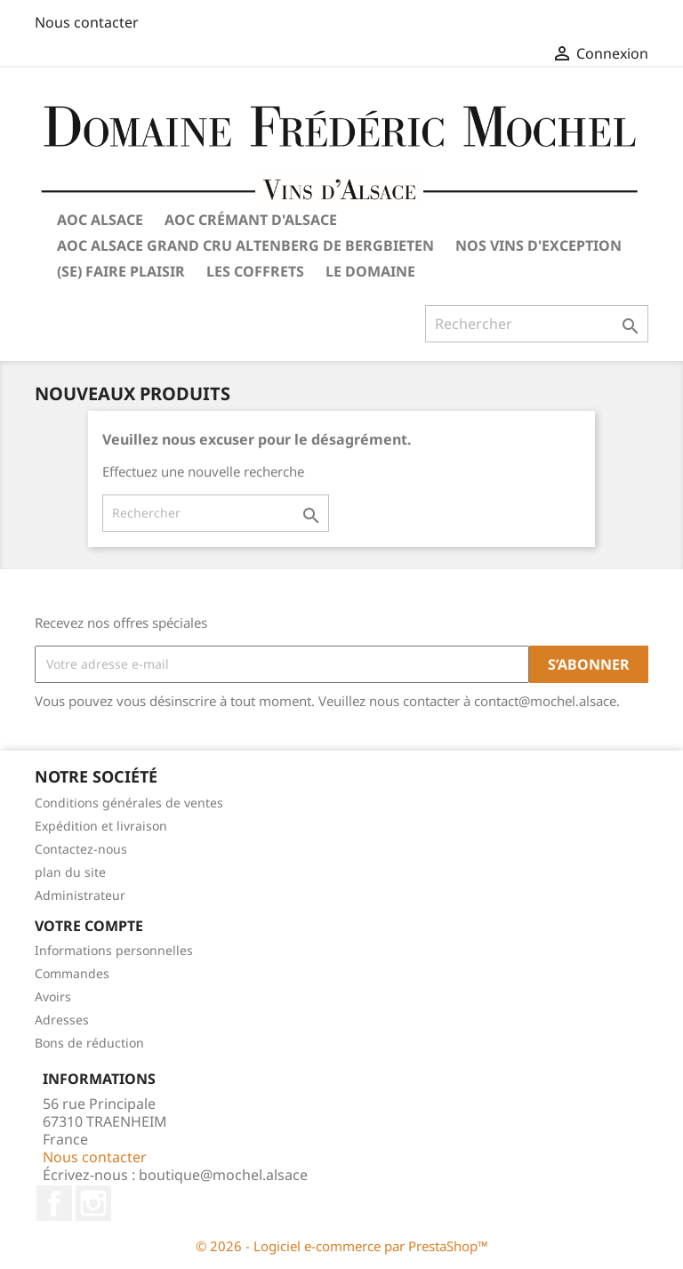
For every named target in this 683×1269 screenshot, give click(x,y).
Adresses (62, 1019)
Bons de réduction (89, 1042)
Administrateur (80, 895)
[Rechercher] (215, 513)
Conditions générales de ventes (129, 802)
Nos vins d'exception (538, 245)
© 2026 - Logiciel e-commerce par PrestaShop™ (342, 1246)
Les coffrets (255, 271)
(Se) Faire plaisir (121, 271)
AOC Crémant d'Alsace (251, 219)
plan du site (70, 871)
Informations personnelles (114, 950)
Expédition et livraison (101, 825)
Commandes (72, 973)
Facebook (54, 1203)
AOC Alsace (100, 219)
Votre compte (89, 926)
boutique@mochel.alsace (223, 1175)
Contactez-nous (81, 848)
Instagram (93, 1203)
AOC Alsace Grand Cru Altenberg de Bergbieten (245, 245)
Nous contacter (87, 22)
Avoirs (53, 996)
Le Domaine (370, 271)
